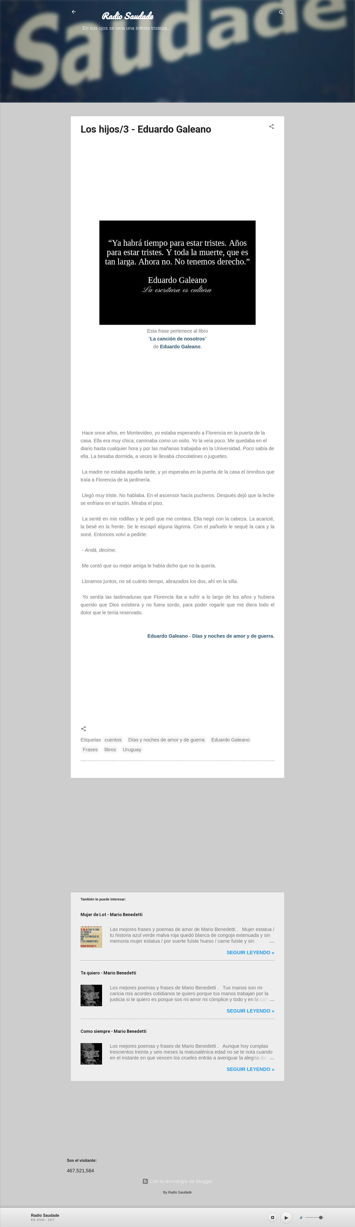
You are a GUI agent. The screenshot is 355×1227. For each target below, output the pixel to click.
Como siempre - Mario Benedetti (113, 1031)
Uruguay (132, 749)
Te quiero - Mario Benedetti (108, 972)
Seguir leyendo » (250, 952)
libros (110, 749)
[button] (271, 127)
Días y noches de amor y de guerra (232, 636)
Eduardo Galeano (167, 636)
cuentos (113, 739)
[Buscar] (281, 13)
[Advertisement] (177, 78)
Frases (90, 749)
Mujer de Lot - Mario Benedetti (112, 914)
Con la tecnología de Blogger (177, 1181)
